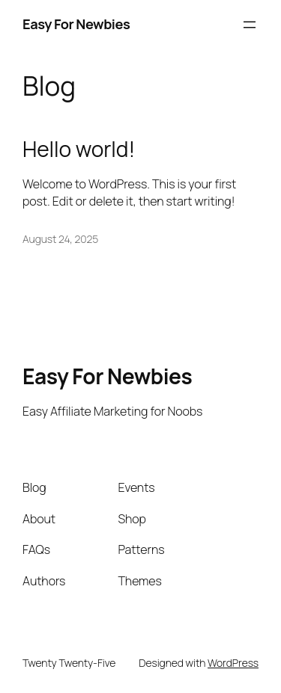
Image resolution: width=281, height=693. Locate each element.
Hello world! (78, 149)
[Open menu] (250, 25)
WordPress (233, 663)
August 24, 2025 (60, 239)
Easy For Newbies (76, 24)
